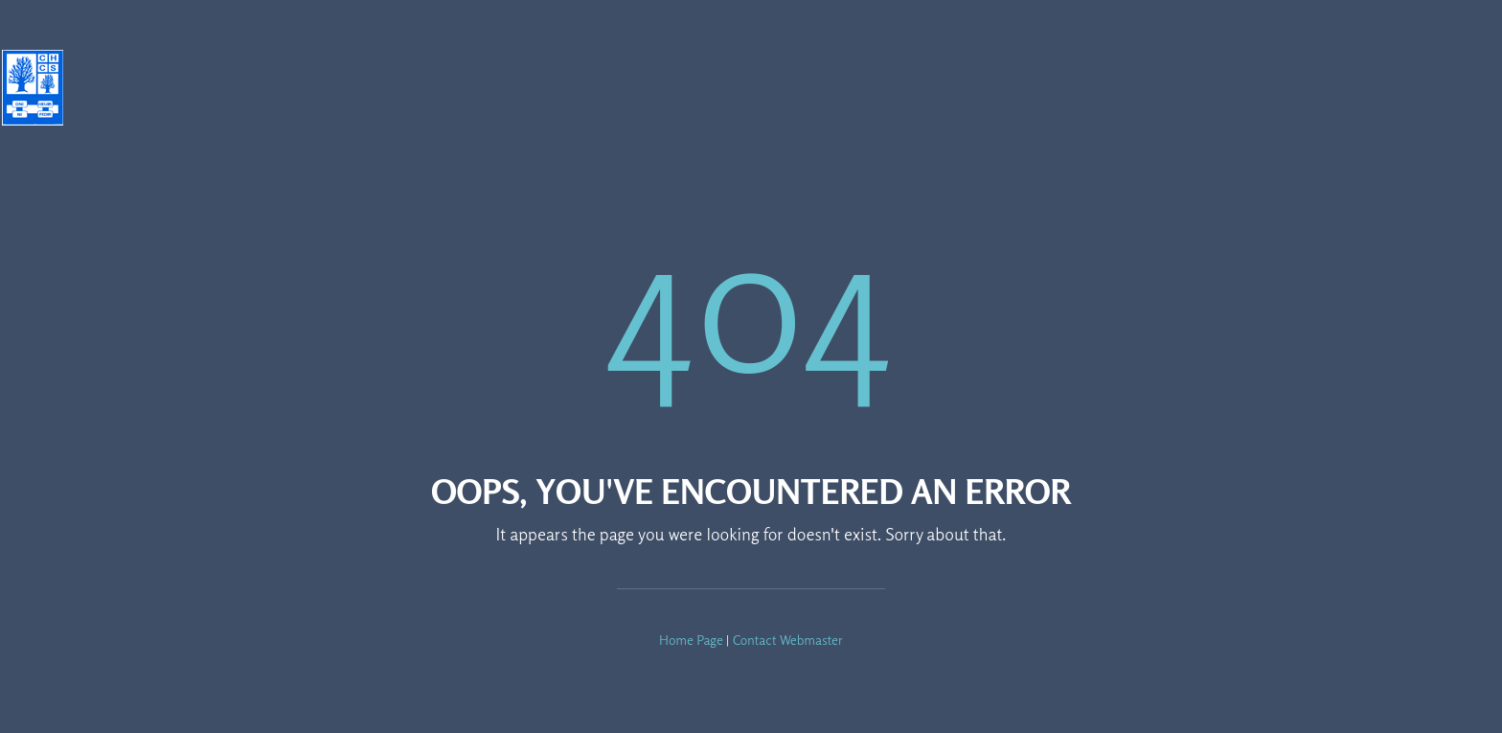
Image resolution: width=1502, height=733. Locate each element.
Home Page (691, 639)
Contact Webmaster (788, 639)
